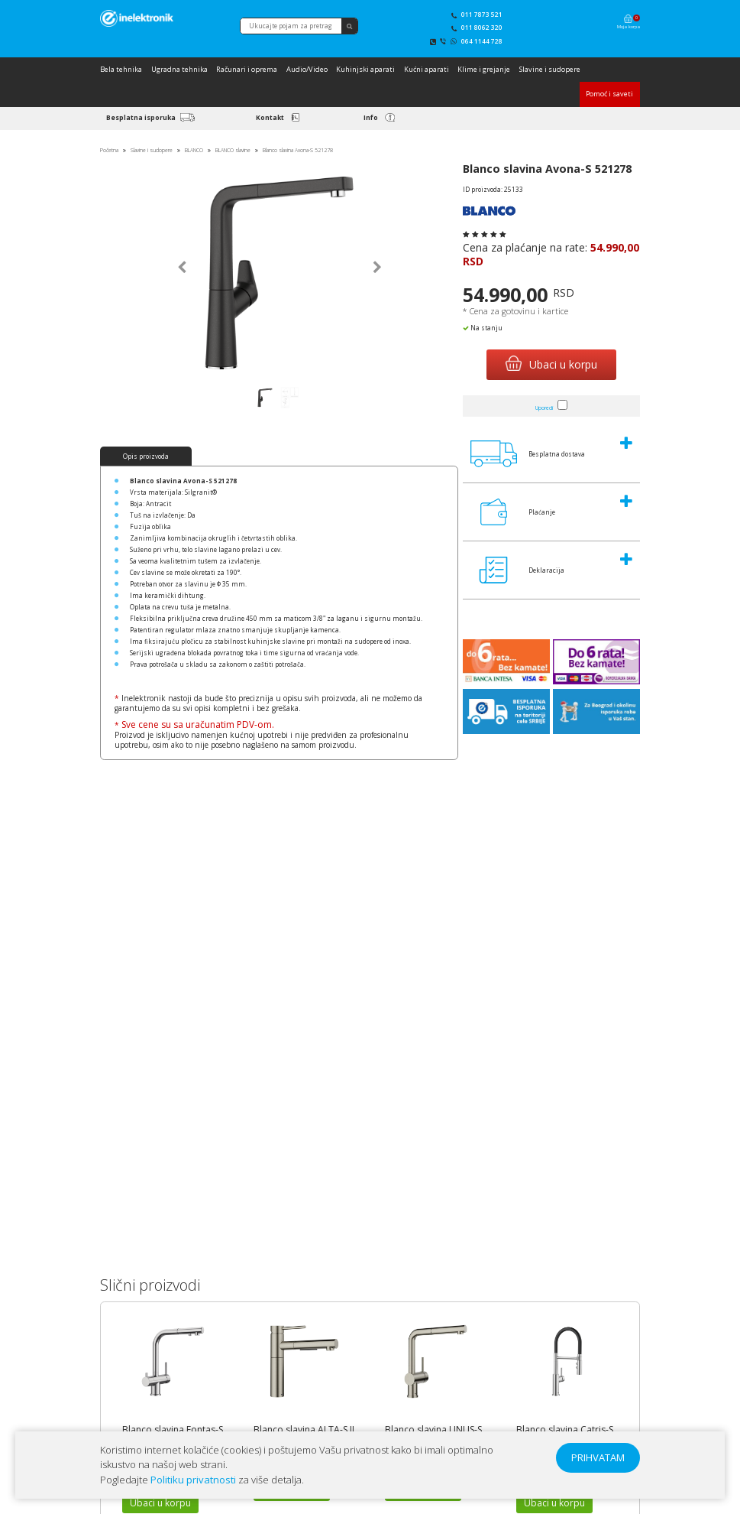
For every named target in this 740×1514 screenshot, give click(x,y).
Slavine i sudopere (549, 69)
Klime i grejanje (483, 69)
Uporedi (544, 407)
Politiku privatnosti (193, 1479)
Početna (109, 150)
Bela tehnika (121, 69)
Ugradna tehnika (179, 69)
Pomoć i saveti (609, 94)
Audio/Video (307, 69)
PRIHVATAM (598, 1457)
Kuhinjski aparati (365, 69)
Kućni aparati (426, 69)
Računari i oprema (246, 69)
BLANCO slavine (232, 150)
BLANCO (194, 150)
